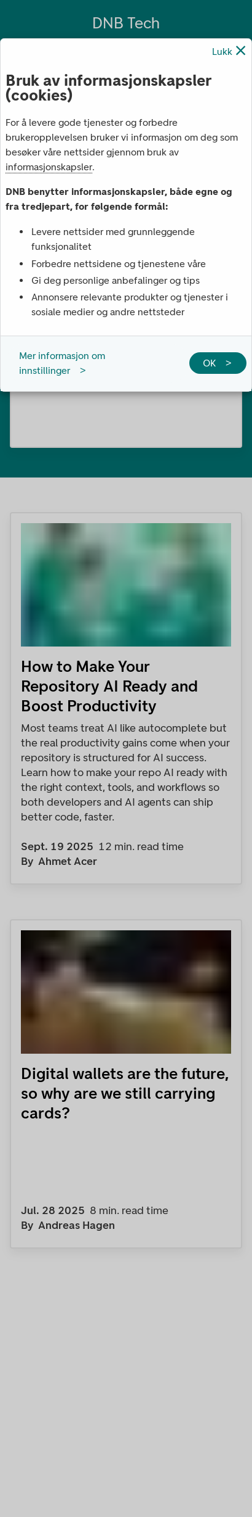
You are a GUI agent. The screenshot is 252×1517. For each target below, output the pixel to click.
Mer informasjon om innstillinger (62, 363)
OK (209, 363)
